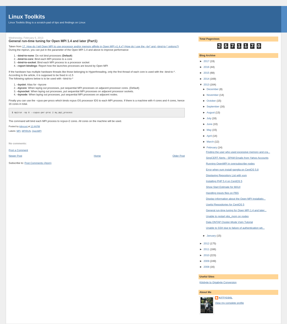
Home (97, 155)
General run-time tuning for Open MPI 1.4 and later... (236, 210)
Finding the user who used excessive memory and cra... (238, 152)
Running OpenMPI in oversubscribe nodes (230, 163)
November (213, 94)
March (211, 141)
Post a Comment (18, 150)
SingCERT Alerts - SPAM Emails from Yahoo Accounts (237, 157)
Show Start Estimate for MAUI (223, 186)
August (211, 112)
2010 (206, 255)
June (210, 124)
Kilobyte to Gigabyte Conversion (218, 282)
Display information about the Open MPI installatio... (236, 198)
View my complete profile (229, 302)
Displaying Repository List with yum (226, 175)
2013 (206, 84)
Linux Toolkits (27, 17)
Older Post (179, 155)
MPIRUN (26, 131)
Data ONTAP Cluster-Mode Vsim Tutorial (229, 222)
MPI (19, 131)
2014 (206, 78)
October (212, 100)
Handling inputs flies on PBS (222, 192)
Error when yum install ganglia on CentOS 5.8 (232, 169)
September (213, 106)
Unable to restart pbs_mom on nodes (227, 216)
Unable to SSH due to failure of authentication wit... (235, 227)
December (213, 89)
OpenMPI (36, 131)
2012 (206, 243)
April (210, 135)
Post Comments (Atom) (38, 163)
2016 (206, 66)
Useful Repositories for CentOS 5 (225, 204)
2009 (206, 261)
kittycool (226, 298)
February (212, 147)
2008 (206, 266)
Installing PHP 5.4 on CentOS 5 (224, 181)
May (209, 129)
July (209, 118)
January (212, 235)
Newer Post (15, 155)
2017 (206, 61)
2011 (206, 249)
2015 (206, 72)
